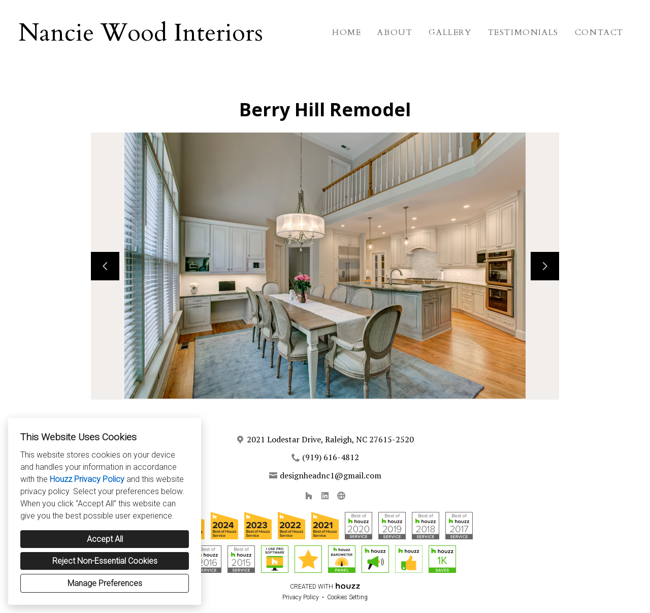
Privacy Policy (300, 597)
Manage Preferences (105, 583)
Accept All (105, 539)
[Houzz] (308, 495)
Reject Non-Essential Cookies (104, 561)
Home (346, 32)
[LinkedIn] (325, 495)
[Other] (341, 495)
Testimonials (523, 32)
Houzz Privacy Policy (87, 479)
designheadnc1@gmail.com (330, 475)
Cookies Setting (347, 597)
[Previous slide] (105, 266)
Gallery (450, 32)
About (394, 32)
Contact (599, 32)
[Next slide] (545, 266)
